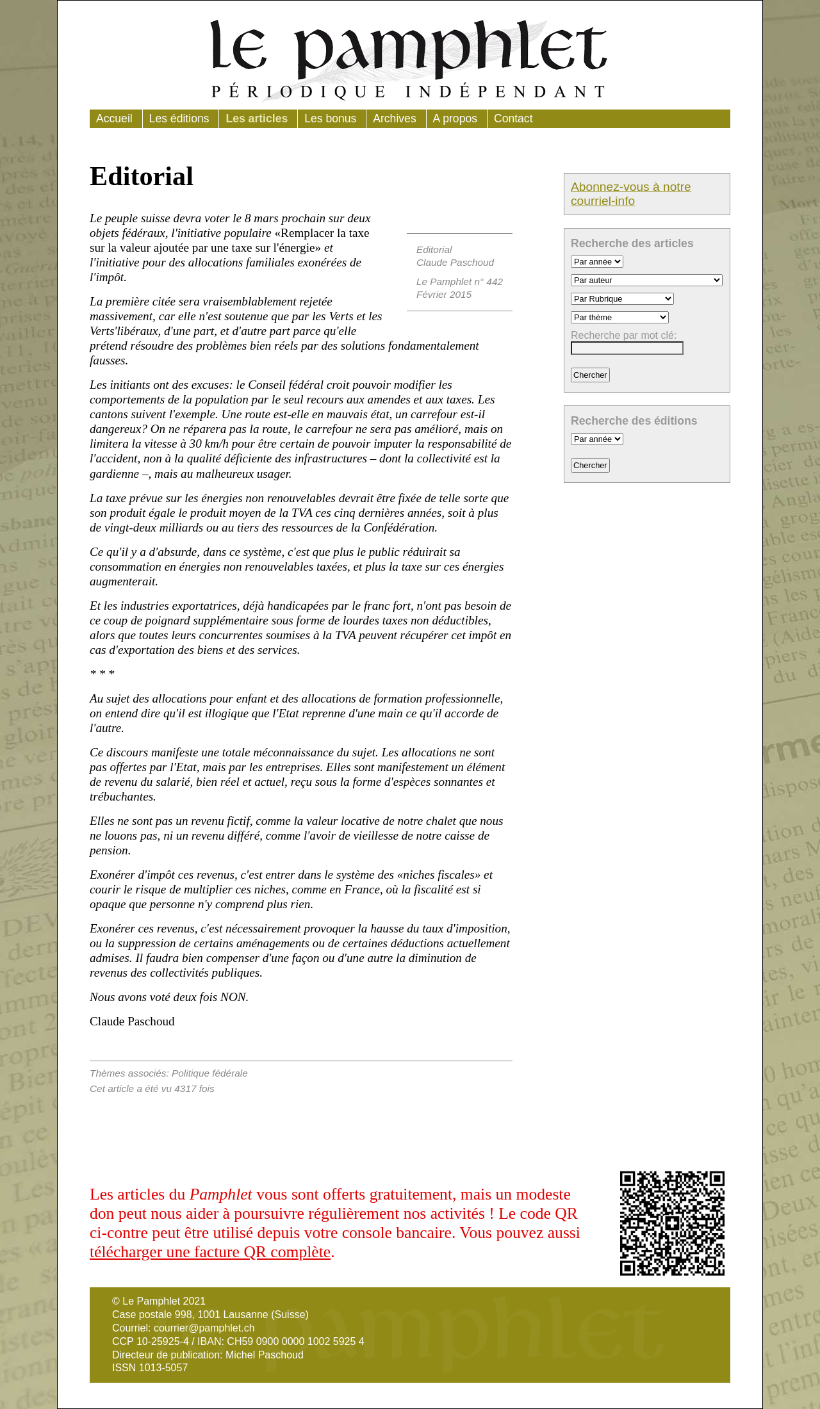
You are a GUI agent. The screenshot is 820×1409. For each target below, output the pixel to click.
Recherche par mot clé (622, 335)
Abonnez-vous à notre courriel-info (631, 194)
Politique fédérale (210, 1073)
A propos (455, 118)
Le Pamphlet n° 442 (459, 281)
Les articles (257, 118)
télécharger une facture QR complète (210, 1251)
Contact (513, 118)
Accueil (114, 118)
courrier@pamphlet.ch (204, 1328)
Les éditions (179, 118)
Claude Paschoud (455, 262)
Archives (394, 118)
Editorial (434, 249)
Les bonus (330, 118)
